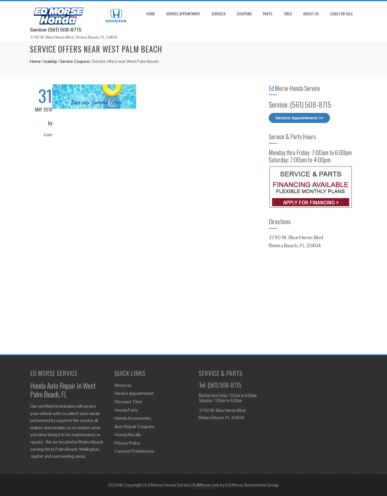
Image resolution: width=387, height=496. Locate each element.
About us (311, 13)
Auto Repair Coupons (134, 426)
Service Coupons (75, 61)
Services (218, 13)
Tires (288, 13)
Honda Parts (126, 410)
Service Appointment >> (299, 117)
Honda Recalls (127, 435)
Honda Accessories (132, 418)
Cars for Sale (341, 13)
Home (150, 13)
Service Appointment (183, 13)
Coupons (244, 13)
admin (48, 134)
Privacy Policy (127, 443)
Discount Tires (128, 402)
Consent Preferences (134, 451)
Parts (267, 13)
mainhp (50, 61)
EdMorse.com (206, 485)
